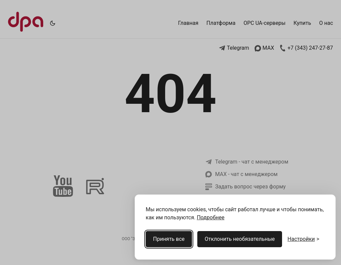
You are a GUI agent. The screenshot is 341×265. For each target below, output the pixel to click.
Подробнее (210, 217)
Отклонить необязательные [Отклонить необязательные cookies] (240, 239)
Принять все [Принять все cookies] (169, 239)
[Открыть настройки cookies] (303, 239)
